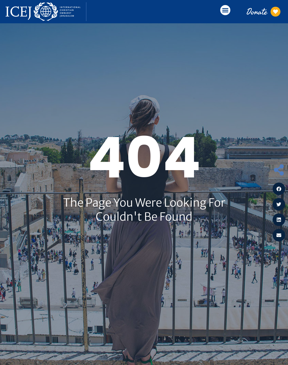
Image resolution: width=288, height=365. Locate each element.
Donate (257, 11)
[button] (225, 10)
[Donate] (275, 11)
